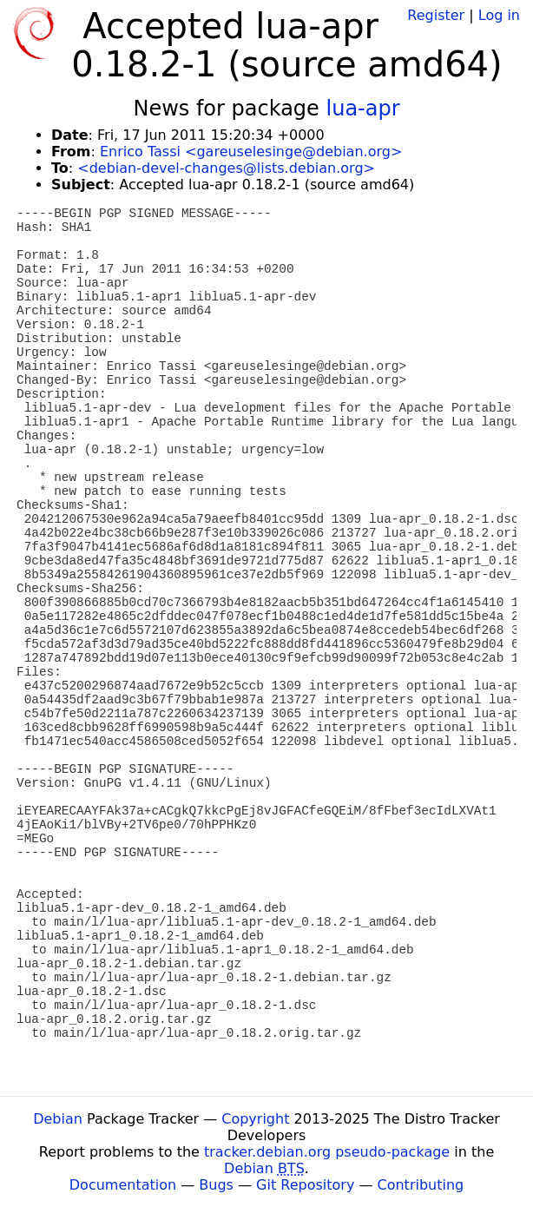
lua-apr (363, 108)
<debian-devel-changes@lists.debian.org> (226, 168)
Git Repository (305, 1185)
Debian (57, 1119)
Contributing (421, 1185)
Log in (499, 15)
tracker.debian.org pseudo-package (327, 1152)
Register (435, 15)
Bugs (216, 1185)
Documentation (122, 1185)
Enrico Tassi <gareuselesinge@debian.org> (251, 151)
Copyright (255, 1119)
